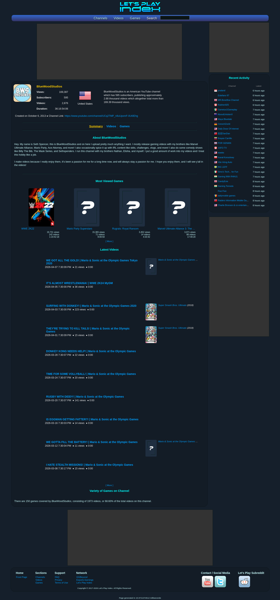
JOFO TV (222, 148)
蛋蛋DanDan (224, 133)
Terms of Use (61, 582)
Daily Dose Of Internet (228, 128)
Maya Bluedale (225, 119)
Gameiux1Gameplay (227, 109)
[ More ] (109, 241)
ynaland (221, 90)
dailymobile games (226, 195)
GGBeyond (81, 577)
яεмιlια (221, 152)
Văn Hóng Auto (225, 162)
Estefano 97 (223, 95)
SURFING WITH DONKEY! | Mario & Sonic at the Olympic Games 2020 (91, 305)
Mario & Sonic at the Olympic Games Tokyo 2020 (182, 260)
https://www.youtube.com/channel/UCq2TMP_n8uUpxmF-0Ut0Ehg (101, 116)
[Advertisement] (109, 51)
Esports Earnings (84, 580)
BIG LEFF (222, 167)
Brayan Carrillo (225, 138)
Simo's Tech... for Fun (228, 172)
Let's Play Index (84, 582)
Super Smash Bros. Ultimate (172, 305)
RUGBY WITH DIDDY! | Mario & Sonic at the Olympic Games (85, 396)
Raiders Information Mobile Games (234, 200)
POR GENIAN (224, 143)
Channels (40, 577)
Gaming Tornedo (225, 186)
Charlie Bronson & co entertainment (234, 205)
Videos (111, 126)
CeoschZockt (224, 124)
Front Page (21, 577)
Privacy (58, 580)
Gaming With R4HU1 (228, 176)
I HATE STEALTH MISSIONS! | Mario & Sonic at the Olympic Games (89, 464)
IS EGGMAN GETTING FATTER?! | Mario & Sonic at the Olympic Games (92, 419)
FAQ (57, 577)
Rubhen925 (223, 105)
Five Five (222, 191)
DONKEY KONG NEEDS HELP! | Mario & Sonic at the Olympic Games (91, 351)
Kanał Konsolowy (226, 157)
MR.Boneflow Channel (228, 100)
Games (125, 126)
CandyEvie (223, 181)
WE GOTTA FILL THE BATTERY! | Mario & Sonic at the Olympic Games (92, 442)
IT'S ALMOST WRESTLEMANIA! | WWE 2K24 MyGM (79, 283)
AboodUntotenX (225, 114)
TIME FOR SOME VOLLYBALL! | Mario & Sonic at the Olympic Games (91, 374)
